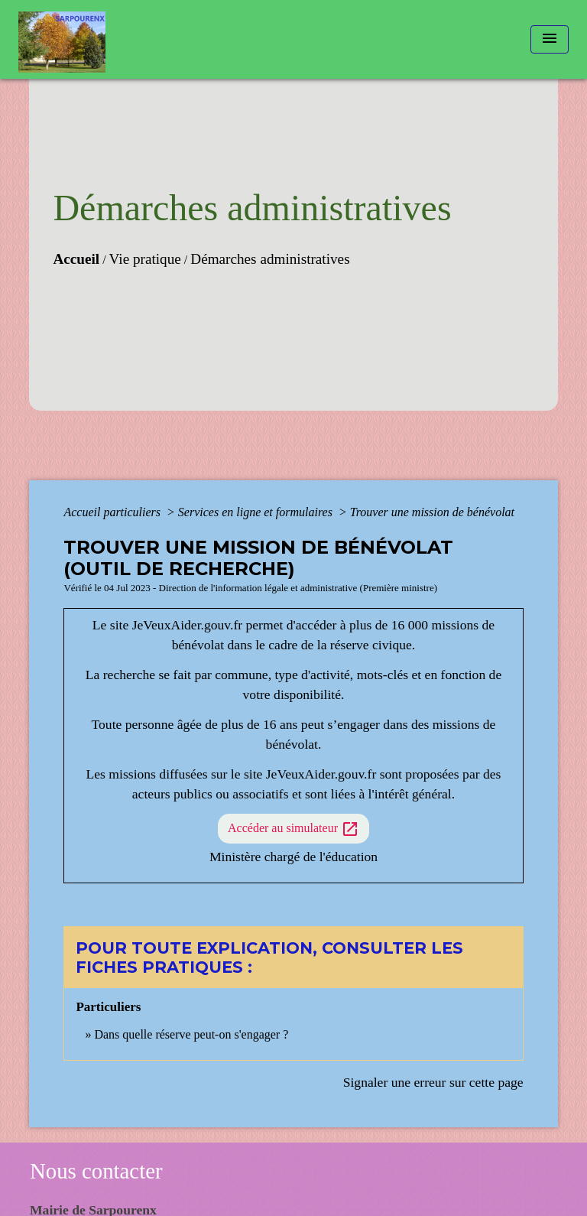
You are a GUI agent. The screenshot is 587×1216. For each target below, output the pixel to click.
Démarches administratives (269, 259)
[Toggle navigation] (549, 39)
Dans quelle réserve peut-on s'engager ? (191, 1034)
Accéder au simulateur (293, 829)
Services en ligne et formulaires (257, 512)
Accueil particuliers (113, 512)
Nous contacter (96, 1171)
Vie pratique (145, 259)
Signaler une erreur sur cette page (433, 1082)
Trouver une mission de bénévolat (432, 512)
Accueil (76, 259)
